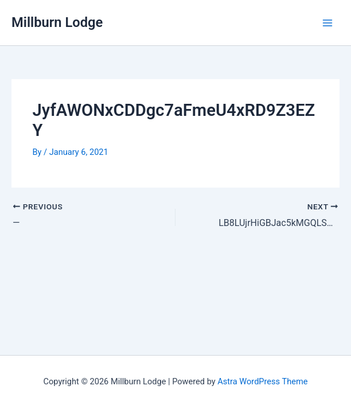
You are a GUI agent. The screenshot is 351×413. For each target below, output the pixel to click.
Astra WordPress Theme (262, 381)
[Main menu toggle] (327, 23)
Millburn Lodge (57, 22)
